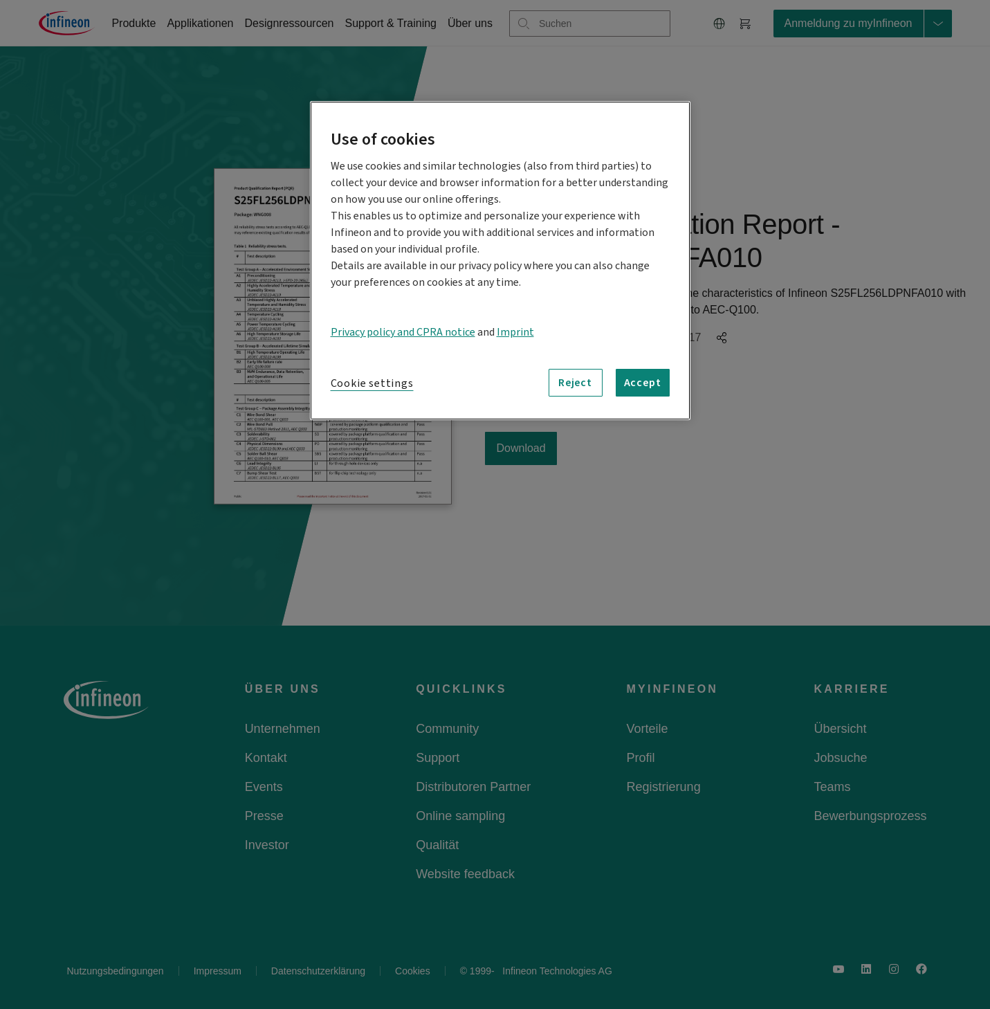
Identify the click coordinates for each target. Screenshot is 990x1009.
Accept (642, 382)
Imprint (515, 332)
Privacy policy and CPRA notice (403, 332)
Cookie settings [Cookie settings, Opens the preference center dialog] (372, 383)
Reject (575, 382)
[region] (500, 260)
